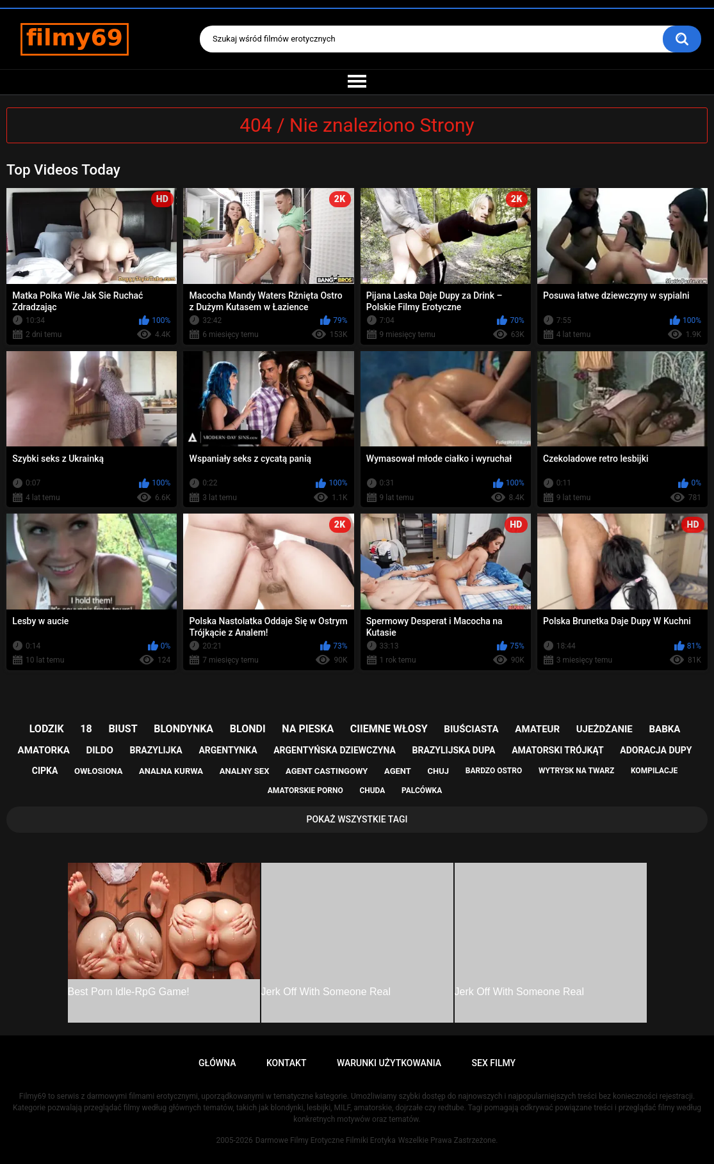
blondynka (183, 729)
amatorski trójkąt (557, 750)
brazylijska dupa (453, 750)
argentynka (228, 750)
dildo (99, 750)
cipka (45, 771)
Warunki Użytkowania (389, 1063)
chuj (439, 771)
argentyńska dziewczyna (334, 750)
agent (397, 771)
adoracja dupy (656, 750)
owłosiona (98, 771)
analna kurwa (171, 771)
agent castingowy (327, 771)
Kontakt (286, 1063)
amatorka (44, 750)
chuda (372, 790)
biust (122, 729)
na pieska (308, 729)
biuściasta (471, 729)
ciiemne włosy (389, 729)
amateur (537, 729)
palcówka (422, 790)
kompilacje (654, 770)
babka (664, 729)
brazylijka (155, 750)
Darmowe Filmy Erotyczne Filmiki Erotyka (326, 1140)
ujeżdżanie (604, 729)
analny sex (245, 771)
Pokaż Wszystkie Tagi (357, 819)
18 (86, 729)
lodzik (46, 729)
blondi (248, 729)
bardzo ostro (494, 770)
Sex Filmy (494, 1063)
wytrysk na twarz (576, 770)
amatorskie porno (305, 790)
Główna (217, 1063)
